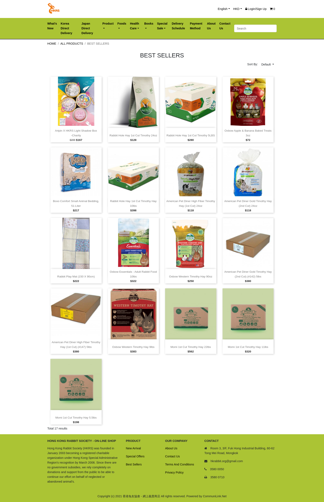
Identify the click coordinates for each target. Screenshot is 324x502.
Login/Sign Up (256, 9)
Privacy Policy (174, 472)
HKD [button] (236, 9)
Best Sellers (134, 464)
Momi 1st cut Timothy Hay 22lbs (190, 347)
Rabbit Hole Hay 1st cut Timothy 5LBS (191, 135)
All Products (71, 43)
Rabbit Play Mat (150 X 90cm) (76, 276)
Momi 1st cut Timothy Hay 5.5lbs (75, 417)
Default (266, 64)
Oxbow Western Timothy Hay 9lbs (133, 347)
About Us (171, 448)
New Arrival (133, 448)
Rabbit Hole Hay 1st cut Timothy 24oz (133, 135)
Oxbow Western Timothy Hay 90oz (190, 276)
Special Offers (135, 456)
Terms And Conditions (179, 464)
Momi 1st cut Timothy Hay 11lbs (248, 347)
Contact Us (172, 456)
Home (51, 43)
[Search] (255, 28)
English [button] (223, 9)
